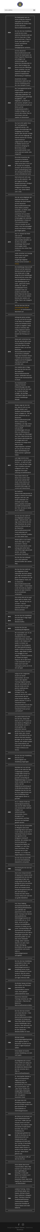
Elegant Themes (19, 1227)
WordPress (20, 1229)
